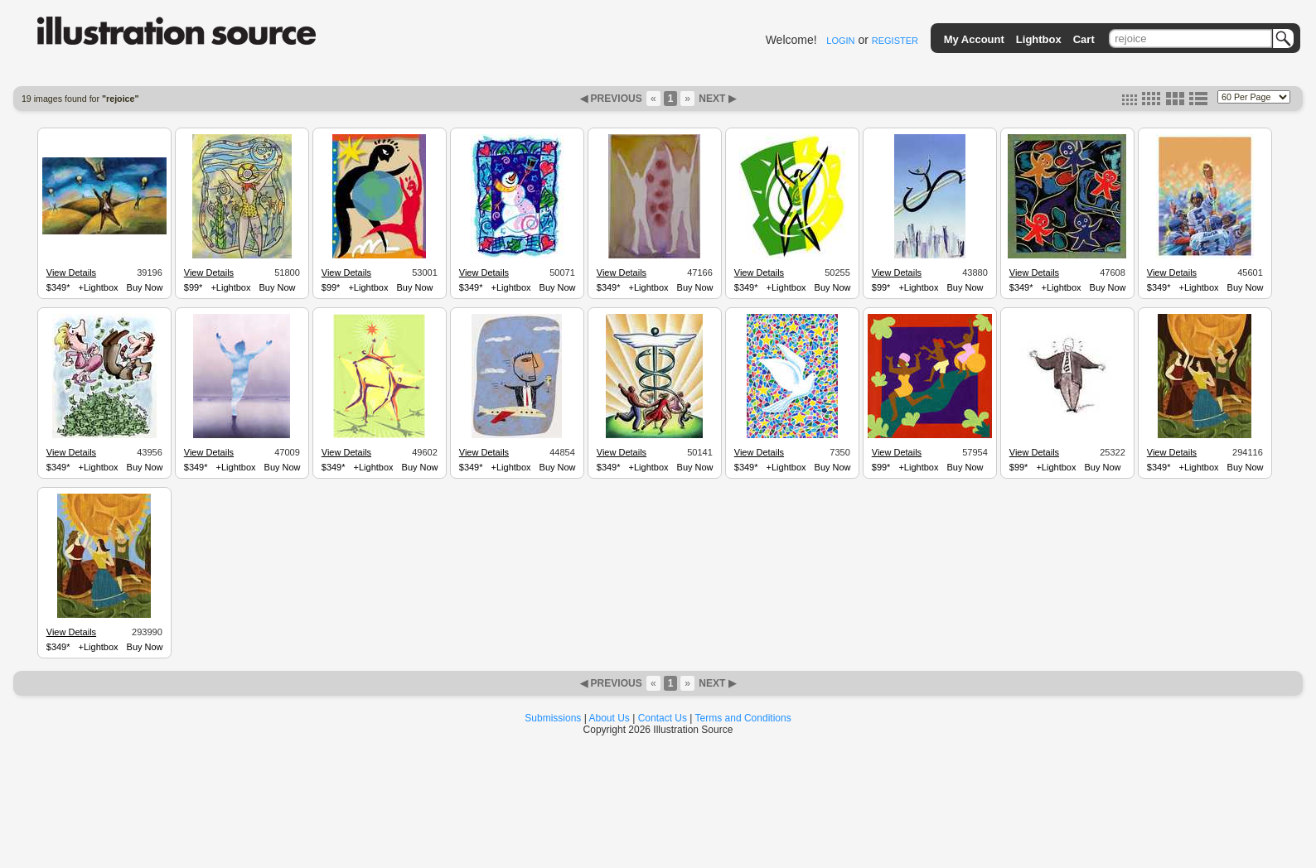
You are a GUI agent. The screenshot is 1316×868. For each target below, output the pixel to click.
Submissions (553, 718)
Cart (1084, 39)
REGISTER (895, 41)
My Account (974, 39)
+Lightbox (99, 287)
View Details (71, 272)
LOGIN (840, 41)
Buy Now (145, 287)
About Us (609, 718)
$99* (193, 287)
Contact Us (662, 718)
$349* (58, 287)
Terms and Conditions (743, 718)
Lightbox (1039, 39)
